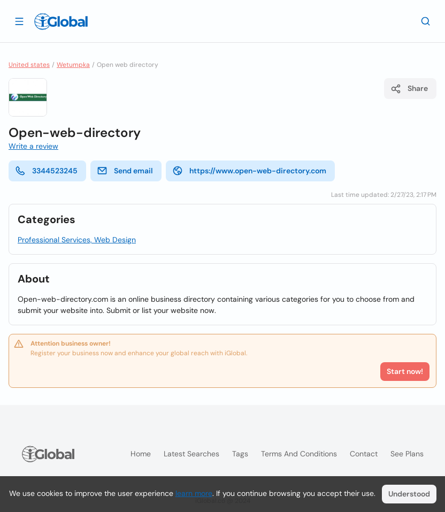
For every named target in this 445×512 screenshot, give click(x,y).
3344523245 (46, 170)
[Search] (425, 21)
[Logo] (61, 21)
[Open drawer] (19, 21)
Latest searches (191, 453)
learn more (193, 493)
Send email (125, 170)
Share (409, 88)
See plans (407, 453)
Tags (240, 453)
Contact (364, 453)
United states (29, 64)
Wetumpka (73, 64)
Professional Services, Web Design (77, 239)
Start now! (405, 371)
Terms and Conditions (299, 453)
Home (141, 453)
